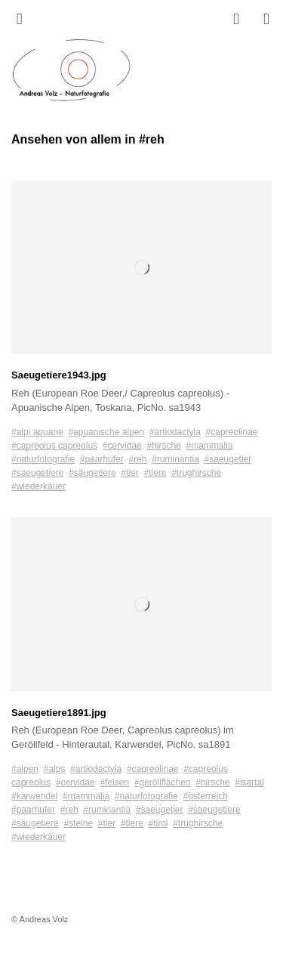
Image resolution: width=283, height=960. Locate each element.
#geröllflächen (162, 782)
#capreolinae (232, 432)
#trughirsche (196, 473)
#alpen (24, 769)
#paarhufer (102, 459)
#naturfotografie (43, 459)
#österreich (205, 796)
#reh (137, 459)
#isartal (249, 782)
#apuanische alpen (106, 432)
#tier (129, 473)
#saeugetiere (37, 473)
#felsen (114, 782)
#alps (55, 769)
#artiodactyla (175, 432)
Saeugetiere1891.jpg (58, 712)
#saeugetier (228, 459)
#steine (78, 823)
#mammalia (209, 445)
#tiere (154, 473)
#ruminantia (175, 459)
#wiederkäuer (38, 486)
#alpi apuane (37, 432)
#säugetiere (92, 473)
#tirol (158, 823)
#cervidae (122, 445)
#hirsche (163, 445)
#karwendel (34, 796)
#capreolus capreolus (54, 445)
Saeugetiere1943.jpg (58, 375)
